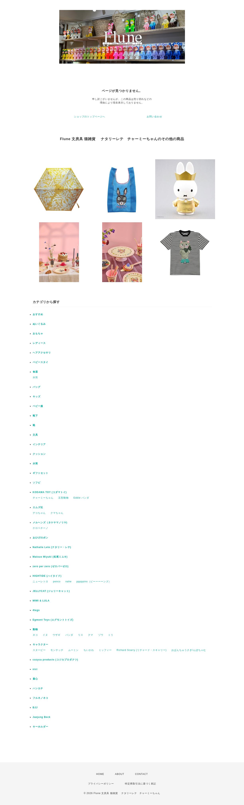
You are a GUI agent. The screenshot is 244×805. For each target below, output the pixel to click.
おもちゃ (38, 333)
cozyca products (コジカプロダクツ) (55, 659)
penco (57, 581)
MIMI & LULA (41, 600)
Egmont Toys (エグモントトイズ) (53, 619)
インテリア (39, 444)
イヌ (45, 635)
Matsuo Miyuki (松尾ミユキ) (50, 556)
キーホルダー (40, 726)
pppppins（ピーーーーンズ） (93, 581)
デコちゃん (39, 513)
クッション (39, 454)
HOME (100, 774)
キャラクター (40, 644)
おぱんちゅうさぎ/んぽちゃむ (188, 650)
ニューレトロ (40, 581)
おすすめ (38, 314)
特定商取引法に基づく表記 (140, 783)
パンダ (69, 635)
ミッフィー (105, 650)
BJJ (35, 707)
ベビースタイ (40, 362)
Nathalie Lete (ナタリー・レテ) (52, 547)
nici (35, 669)
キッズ (37, 396)
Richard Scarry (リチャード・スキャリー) (142, 650)
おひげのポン (40, 537)
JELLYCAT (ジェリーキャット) (51, 591)
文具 (35, 434)
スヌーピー (39, 650)
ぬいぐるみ (39, 324)
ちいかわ (89, 650)
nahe (68, 581)
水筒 (35, 377)
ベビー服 (38, 406)
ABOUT (119, 774)
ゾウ (100, 635)
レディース (39, 343)
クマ (90, 635)
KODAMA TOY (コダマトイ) (50, 492)
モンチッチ (56, 650)
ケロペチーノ (40, 528)
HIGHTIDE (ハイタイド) (47, 576)
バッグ (37, 387)
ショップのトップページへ (89, 116)
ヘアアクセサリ (42, 352)
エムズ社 (38, 507)
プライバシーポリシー (101, 783)
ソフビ (37, 482)
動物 (35, 629)
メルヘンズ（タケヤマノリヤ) (50, 522)
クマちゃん (56, 513)
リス (80, 635)
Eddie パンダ (81, 497)
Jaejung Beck (41, 717)
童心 (35, 678)
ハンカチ (38, 688)
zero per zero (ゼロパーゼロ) (51, 566)
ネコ (35, 635)
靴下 (35, 415)
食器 (35, 371)
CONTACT (141, 774)
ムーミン (73, 650)
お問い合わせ (154, 116)
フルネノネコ (40, 698)
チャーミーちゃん (43, 497)
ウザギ (56, 635)
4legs (36, 610)
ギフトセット (40, 473)
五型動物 (63, 497)
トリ (110, 635)
